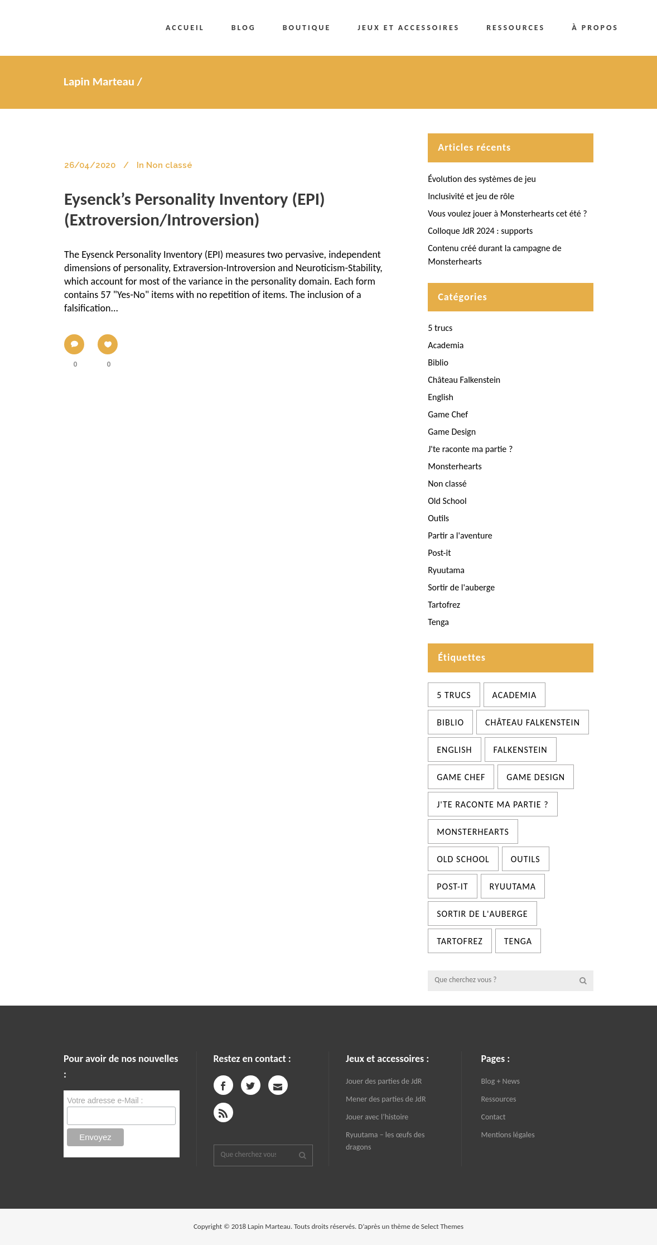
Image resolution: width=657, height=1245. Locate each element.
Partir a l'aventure (460, 535)
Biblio (438, 362)
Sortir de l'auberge (461, 587)
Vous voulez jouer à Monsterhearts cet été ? (507, 213)
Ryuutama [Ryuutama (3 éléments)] (513, 886)
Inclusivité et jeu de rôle (471, 196)
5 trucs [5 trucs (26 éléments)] (454, 695)
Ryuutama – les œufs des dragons (385, 1141)
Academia (445, 345)
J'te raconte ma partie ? (470, 449)
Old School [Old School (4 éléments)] (463, 859)
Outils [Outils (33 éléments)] (525, 859)
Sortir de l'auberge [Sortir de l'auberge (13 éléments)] (482, 913)
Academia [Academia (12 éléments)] (514, 695)
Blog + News (500, 1081)
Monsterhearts (455, 466)
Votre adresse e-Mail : (105, 1100)
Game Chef (448, 414)
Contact (493, 1117)
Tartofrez (444, 604)
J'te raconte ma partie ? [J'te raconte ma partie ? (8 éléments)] (492, 804)
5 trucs (440, 328)
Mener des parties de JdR (386, 1099)
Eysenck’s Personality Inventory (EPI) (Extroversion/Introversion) (194, 209)
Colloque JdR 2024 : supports (480, 230)
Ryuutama (446, 570)
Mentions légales (508, 1135)
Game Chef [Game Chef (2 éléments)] (461, 777)
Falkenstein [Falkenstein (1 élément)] (521, 749)
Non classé (447, 483)
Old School (447, 501)
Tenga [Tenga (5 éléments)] (518, 941)
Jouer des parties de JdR (384, 1081)
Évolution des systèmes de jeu (482, 179)
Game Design (452, 431)
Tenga (438, 622)
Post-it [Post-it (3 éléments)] (452, 886)
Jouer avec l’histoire (377, 1117)
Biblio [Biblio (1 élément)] (450, 722)
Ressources (498, 1099)
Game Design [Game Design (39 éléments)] (535, 777)
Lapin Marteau (99, 81)
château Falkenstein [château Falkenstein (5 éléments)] (532, 722)
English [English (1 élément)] (454, 749)
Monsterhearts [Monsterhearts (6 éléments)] (473, 831)
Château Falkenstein (464, 379)
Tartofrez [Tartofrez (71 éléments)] (460, 941)
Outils (438, 518)
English (440, 397)
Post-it (439, 552)
